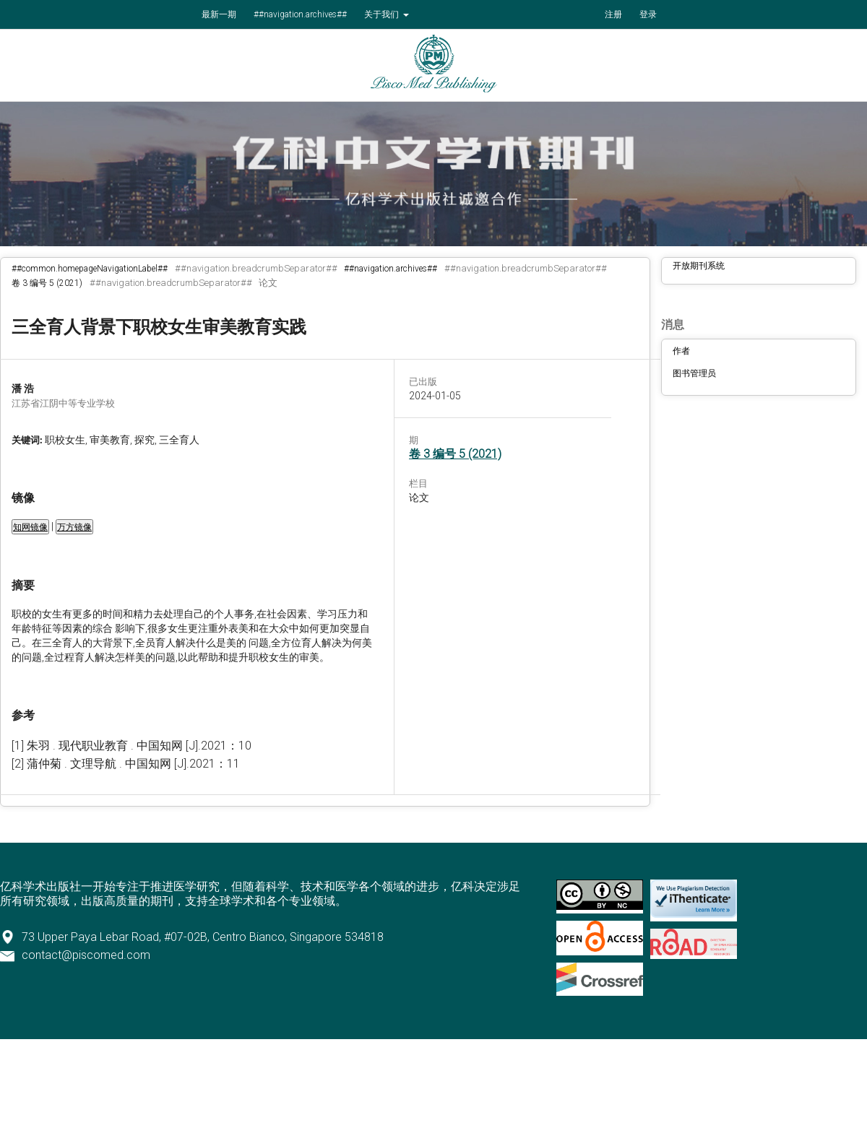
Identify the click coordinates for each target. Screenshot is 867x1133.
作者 (681, 351)
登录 (648, 14)
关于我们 (382, 14)
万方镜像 (74, 527)
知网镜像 (30, 527)
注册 (613, 14)
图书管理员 (694, 373)
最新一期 (219, 14)
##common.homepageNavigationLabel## (90, 269)
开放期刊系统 (699, 266)
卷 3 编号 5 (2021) (47, 283)
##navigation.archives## (300, 14)
